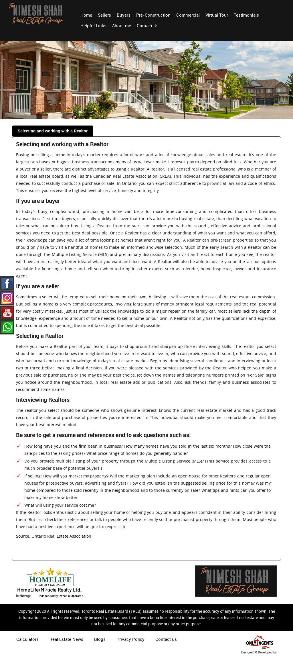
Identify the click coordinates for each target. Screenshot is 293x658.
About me (121, 25)
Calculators (27, 639)
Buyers (123, 15)
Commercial (188, 15)
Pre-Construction (153, 15)
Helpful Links (93, 25)
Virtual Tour (216, 15)
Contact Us (148, 25)
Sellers (104, 15)
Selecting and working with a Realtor (53, 131)
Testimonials (246, 15)
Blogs (100, 639)
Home (86, 15)
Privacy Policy (130, 639)
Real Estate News (66, 639)
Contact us (166, 639)
